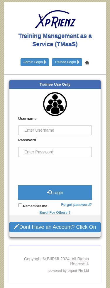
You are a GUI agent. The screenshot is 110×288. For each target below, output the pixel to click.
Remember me (32, 205)
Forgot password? (76, 205)
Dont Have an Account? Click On (55, 227)
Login (55, 192)
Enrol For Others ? (54, 213)
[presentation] (53, 169)
